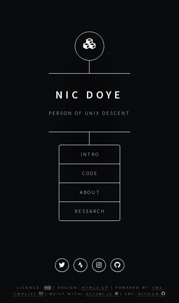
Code (90, 173)
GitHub (151, 293)
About (90, 192)
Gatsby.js (102, 293)
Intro (90, 154)
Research (90, 210)
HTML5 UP (95, 287)
